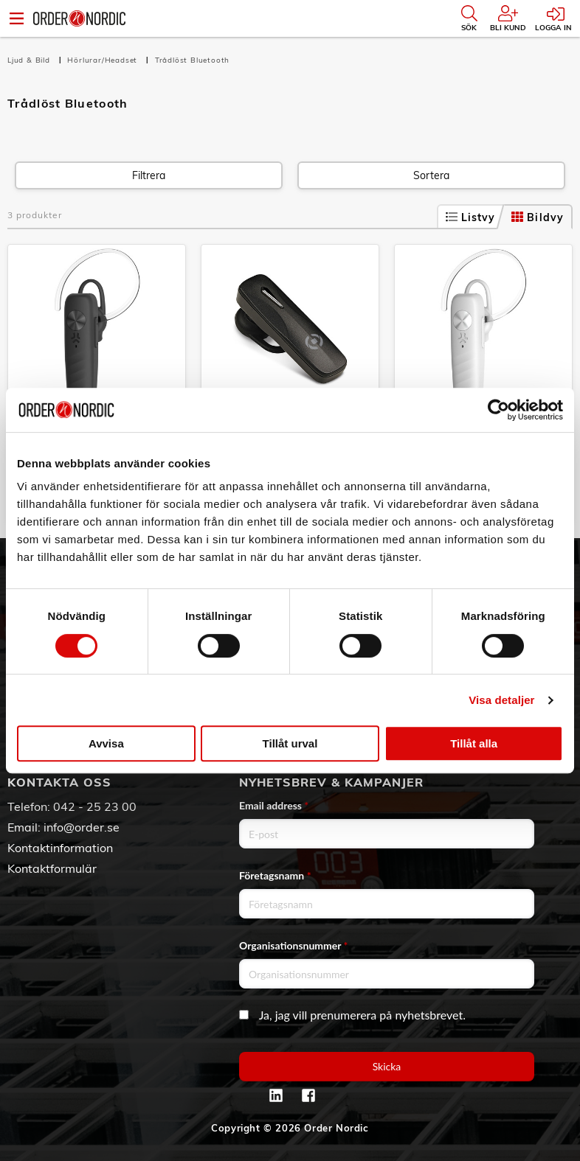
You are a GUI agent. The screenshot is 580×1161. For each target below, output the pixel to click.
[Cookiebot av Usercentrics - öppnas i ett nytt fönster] (498, 410)
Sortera (431, 175)
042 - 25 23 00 (95, 806)
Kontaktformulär (52, 868)
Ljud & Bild (30, 60)
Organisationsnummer (293, 945)
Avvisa (106, 743)
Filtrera (148, 175)
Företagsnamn (275, 875)
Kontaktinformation (60, 847)
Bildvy (537, 217)
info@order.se (82, 827)
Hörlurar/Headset (103, 60)
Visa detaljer (501, 700)
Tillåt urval (290, 743)
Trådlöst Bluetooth (192, 60)
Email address (273, 805)
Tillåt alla (473, 743)
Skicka (387, 1066)
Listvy (471, 217)
